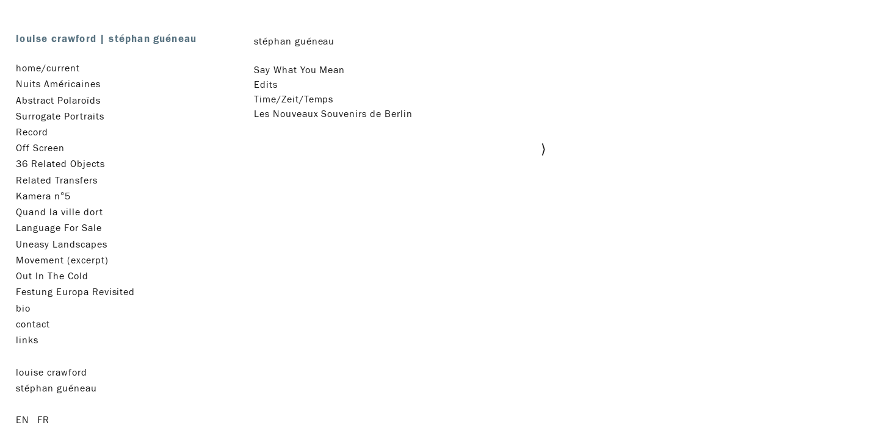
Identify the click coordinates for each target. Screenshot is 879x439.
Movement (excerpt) (62, 260)
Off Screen (40, 148)
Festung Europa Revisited (75, 292)
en (22, 420)
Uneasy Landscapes (61, 244)
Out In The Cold (52, 276)
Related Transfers (56, 180)
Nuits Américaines (58, 84)
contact (33, 324)
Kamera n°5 (43, 196)
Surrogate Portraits (60, 116)
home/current (48, 68)
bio (23, 308)
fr (43, 420)
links (27, 340)
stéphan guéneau (56, 388)
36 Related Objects (60, 164)
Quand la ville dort (59, 212)
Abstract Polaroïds (58, 100)
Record (32, 132)
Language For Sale (58, 228)
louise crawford (106, 39)
